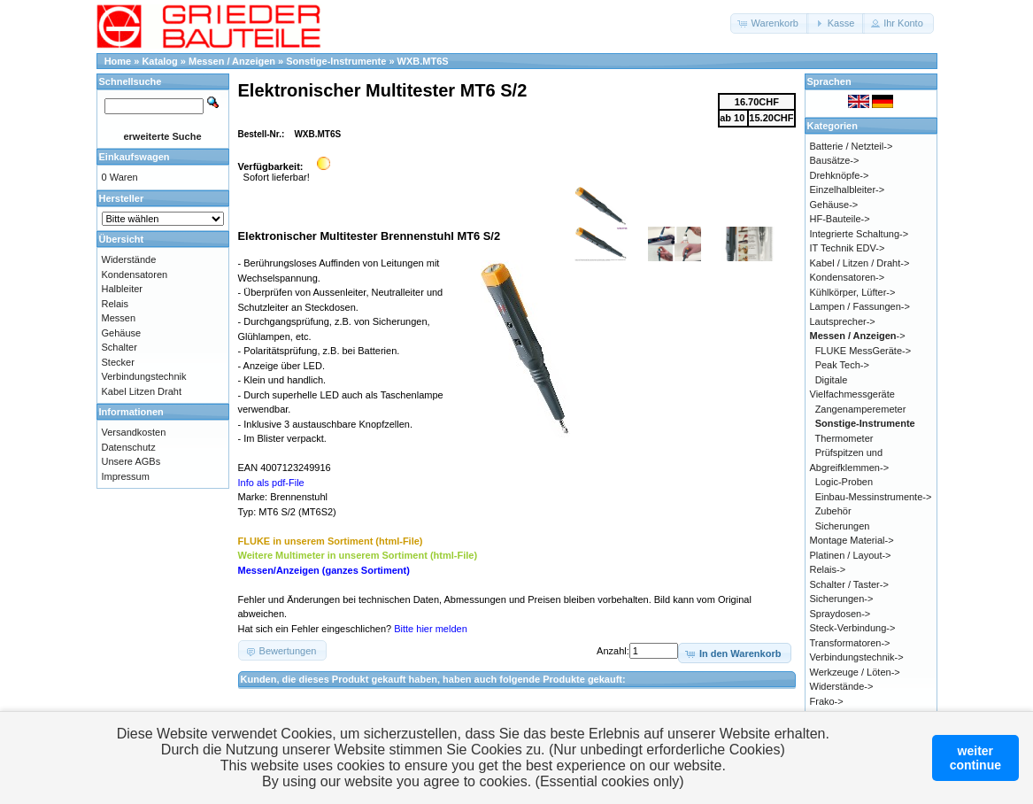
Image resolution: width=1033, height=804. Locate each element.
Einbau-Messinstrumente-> (873, 496)
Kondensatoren (135, 274)
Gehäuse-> (834, 204)
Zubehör (833, 511)
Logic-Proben (844, 481)
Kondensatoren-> (847, 277)
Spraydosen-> (840, 613)
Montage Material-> (852, 540)
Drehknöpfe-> (839, 175)
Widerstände (129, 259)
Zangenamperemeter (860, 409)
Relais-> (828, 569)
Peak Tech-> (842, 364)
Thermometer (843, 438)
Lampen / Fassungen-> (860, 306)
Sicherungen (842, 526)
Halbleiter (122, 288)
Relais (115, 303)
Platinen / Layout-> (850, 555)
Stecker (118, 362)
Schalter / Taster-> (849, 584)
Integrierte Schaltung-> (859, 233)
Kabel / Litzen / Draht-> (860, 263)
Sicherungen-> (842, 598)
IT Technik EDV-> (847, 248)
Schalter (119, 347)
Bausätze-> (835, 160)
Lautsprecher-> (842, 321)
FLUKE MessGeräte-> (863, 350)
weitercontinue (975, 758)
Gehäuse (122, 333)
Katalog (159, 61)
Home (118, 61)
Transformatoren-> (850, 643)
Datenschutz (129, 447)
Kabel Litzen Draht (142, 391)
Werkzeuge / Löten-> (855, 672)
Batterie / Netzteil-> (851, 146)
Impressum (126, 476)
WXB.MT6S (423, 61)
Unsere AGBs (131, 461)
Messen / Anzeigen (232, 61)
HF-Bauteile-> (840, 218)
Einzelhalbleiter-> (847, 189)
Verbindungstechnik (144, 376)
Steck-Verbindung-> (853, 627)
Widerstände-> (842, 686)
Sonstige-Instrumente (336, 61)
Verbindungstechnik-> (857, 657)
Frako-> (827, 701)
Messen (119, 318)
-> (858, 335)
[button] (769, 23)
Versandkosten (134, 432)
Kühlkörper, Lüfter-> (853, 292)
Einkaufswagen (134, 156)
